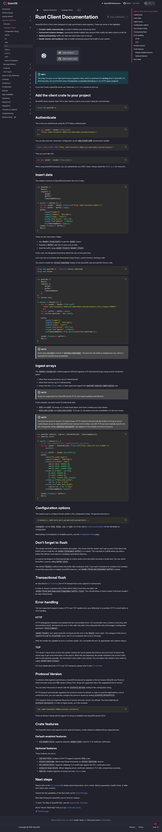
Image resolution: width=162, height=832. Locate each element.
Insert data (137, 18)
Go (6, 39)
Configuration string (87, 534)
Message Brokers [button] (9, 64)
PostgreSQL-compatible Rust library (82, 81)
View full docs (66, 53)
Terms (140, 827)
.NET (6, 57)
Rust (6, 46)
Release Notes (9, 117)
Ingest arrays (138, 22)
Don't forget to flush (140, 28)
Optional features (141, 56)
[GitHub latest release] (132, 3)
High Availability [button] (7, 94)
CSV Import (7, 72)
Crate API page (81, 793)
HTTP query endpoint (109, 81)
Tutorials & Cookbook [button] (9, 110)
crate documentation (95, 527)
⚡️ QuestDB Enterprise (111, 3)
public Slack (79, 820)
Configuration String (12, 31)
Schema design (7, 13)
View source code (67, 59)
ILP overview (53, 583)
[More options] (126, 17)
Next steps (137, 59)
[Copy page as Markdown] (115, 17)
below (81, 427)
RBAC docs (110, 167)
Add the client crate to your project (146, 11)
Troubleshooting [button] (7, 113)
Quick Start (79, 87)
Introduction (6, 9)
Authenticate (138, 15)
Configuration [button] (6, 87)
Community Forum (74, 808)
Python (7, 35)
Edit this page (42, 811)
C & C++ (8, 53)
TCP (136, 42)
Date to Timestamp (11, 60)
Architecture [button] (6, 83)
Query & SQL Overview (78, 803)
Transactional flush (140, 32)
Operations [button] (6, 98)
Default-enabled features (144, 52)
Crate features (139, 49)
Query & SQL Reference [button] (10, 75)
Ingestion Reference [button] (9, 20)
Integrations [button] (6, 106)
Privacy (132, 827)
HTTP (137, 39)
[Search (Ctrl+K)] (149, 3)
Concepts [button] (5, 79)
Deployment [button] (6, 102)
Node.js (7, 49)
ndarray (54, 386)
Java (6, 42)
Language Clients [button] (9, 28)
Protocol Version (139, 46)
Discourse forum (93, 820)
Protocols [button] (6, 68)
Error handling (139, 35)
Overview (6, 24)
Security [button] (5, 91)
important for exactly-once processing (53, 356)
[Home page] (37, 10)
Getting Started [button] (7, 16)
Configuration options (141, 25)
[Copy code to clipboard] (125, 107)
